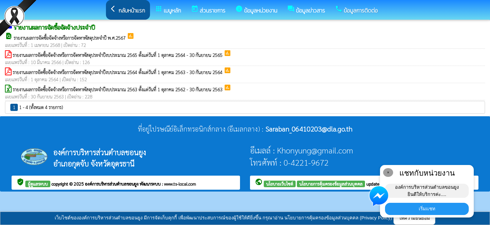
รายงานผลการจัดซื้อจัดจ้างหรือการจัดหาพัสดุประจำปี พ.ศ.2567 (70, 38)
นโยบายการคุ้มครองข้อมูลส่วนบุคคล (330, 184)
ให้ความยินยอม (414, 218)
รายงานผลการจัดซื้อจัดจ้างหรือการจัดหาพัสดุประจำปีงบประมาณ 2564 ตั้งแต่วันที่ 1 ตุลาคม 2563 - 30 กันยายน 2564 (118, 72)
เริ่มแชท (427, 208)
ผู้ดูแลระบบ (38, 184)
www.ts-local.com (180, 184)
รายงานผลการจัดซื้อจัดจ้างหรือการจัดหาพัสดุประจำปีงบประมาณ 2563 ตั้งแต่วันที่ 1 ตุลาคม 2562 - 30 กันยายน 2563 (118, 89)
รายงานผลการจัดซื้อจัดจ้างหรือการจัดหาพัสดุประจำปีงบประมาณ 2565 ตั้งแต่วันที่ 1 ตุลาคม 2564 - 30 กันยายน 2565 (118, 55)
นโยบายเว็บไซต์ (279, 184)
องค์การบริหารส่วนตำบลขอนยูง (112, 184)
